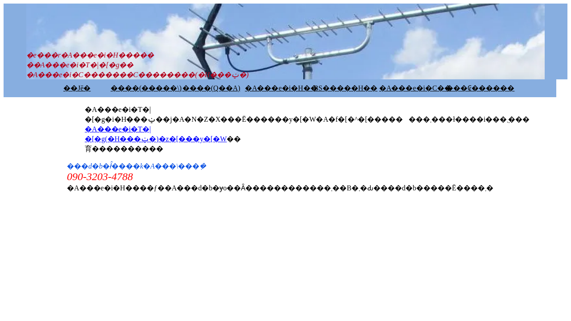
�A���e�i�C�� (415, 88)
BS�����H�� (345, 88)
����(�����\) (146, 88)
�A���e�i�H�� (281, 88)
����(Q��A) (211, 88)
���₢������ (480, 88)
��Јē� (77, 88)
